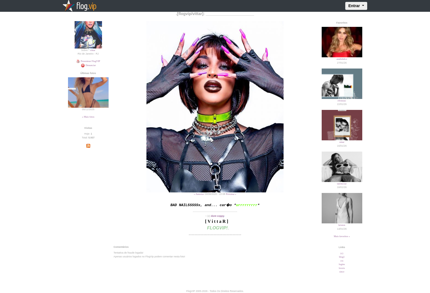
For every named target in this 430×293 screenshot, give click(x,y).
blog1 (342, 256)
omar (341, 142)
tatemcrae (342, 183)
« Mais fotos (88, 116)
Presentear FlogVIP (88, 61)
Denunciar (88, 65)
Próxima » (231, 194)
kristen (341, 225)
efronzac (342, 100)
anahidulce (341, 59)
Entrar (354, 6)
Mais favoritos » (342, 236)
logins (342, 264)
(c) (342, 253)
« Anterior (199, 194)
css (341, 260)
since (341, 271)
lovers (342, 268)
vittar (92, 50)
